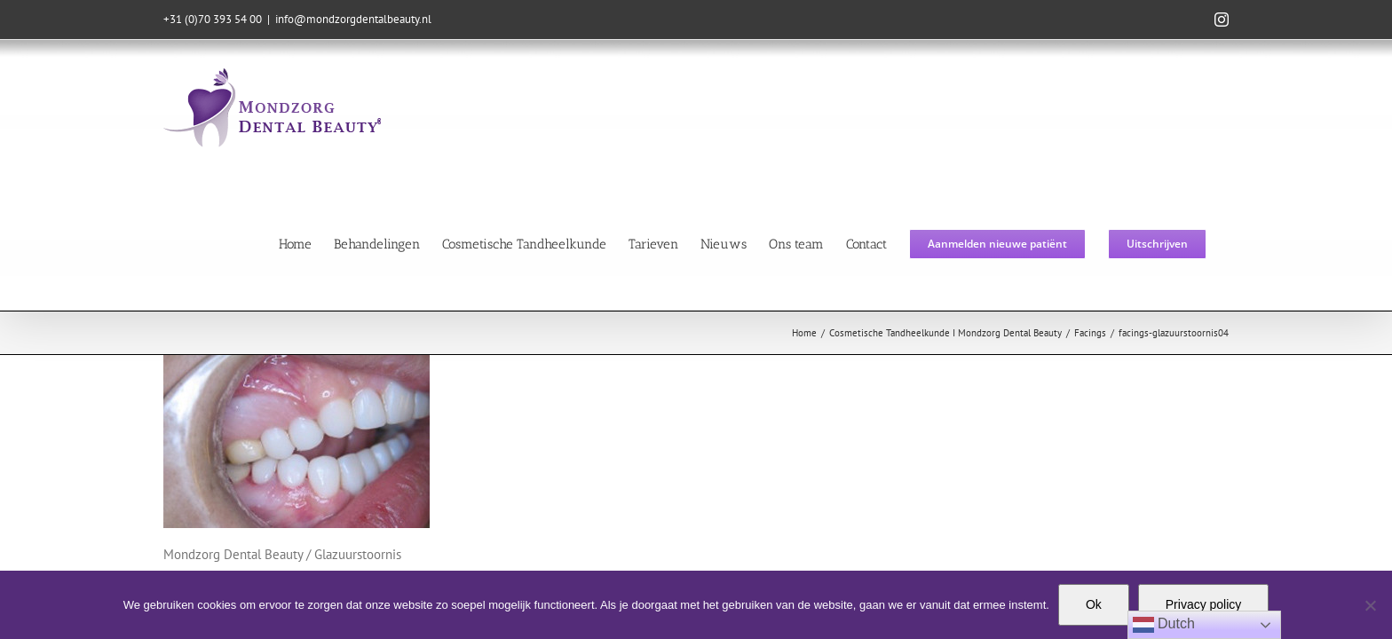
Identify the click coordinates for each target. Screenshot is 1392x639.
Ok (1094, 604)
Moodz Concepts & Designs (879, 506)
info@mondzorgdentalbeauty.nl (353, 19)
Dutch (1164, 624)
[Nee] (1370, 605)
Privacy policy (1204, 604)
